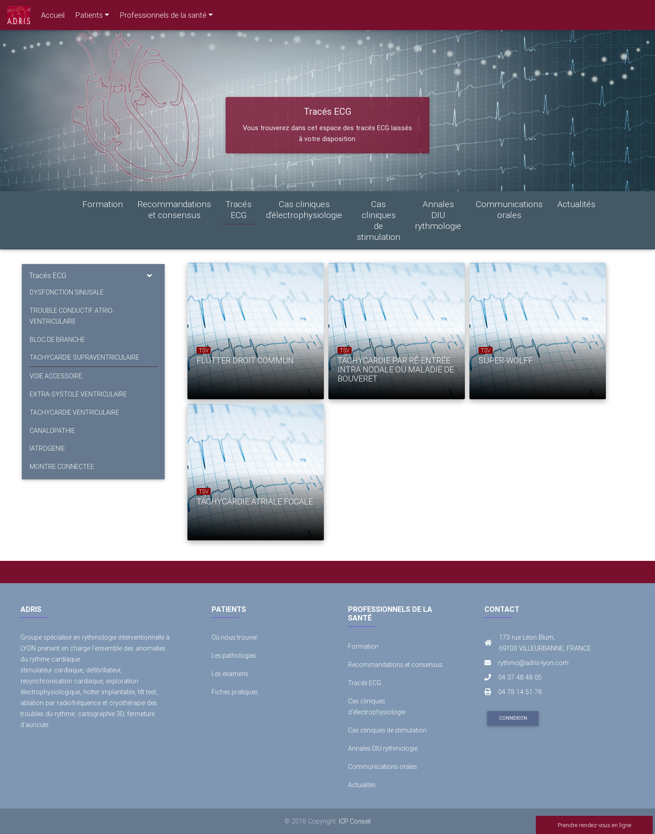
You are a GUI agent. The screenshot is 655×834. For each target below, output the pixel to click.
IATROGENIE (47, 449)
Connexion (513, 718)
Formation (102, 203)
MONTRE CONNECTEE (61, 467)
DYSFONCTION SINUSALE (66, 292)
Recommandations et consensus (174, 209)
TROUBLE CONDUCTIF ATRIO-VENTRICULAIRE (71, 315)
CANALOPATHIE (52, 431)
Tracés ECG (239, 209)
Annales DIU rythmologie (438, 214)
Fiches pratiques (235, 692)
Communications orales (509, 209)
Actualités (576, 203)
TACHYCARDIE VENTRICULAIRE (74, 413)
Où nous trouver (235, 637)
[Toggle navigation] (149, 275)
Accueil (53, 15)
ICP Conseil (355, 821)
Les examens (230, 674)
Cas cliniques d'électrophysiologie (304, 209)
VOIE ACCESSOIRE (55, 376)
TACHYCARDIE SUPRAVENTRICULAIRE (84, 358)
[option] (249, 331)
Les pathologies (234, 655)
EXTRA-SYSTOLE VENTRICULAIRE (77, 395)
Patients (89, 15)
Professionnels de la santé (163, 15)
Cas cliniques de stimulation (378, 220)
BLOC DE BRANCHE (57, 340)
